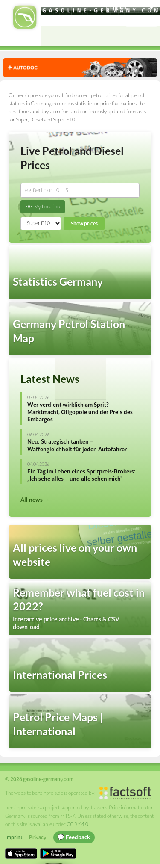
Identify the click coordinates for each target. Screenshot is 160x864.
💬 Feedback (73, 837)
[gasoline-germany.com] (100, 11)
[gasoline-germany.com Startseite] (25, 17)
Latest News (49, 378)
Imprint (14, 837)
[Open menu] (150, 36)
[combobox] (80, 190)
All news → (34, 499)
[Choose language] (131, 7)
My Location (43, 206)
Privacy (37, 837)
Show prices (84, 223)
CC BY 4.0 (77, 824)
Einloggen (142, 20)
